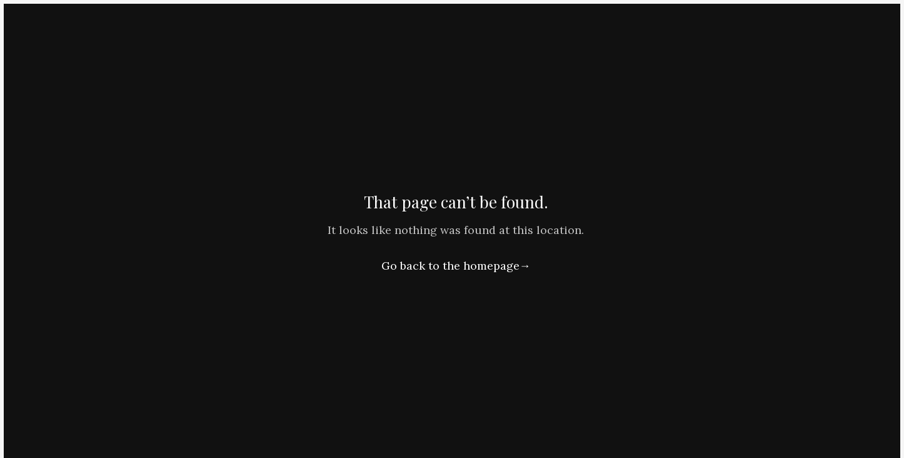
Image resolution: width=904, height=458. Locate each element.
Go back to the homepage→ (456, 265)
